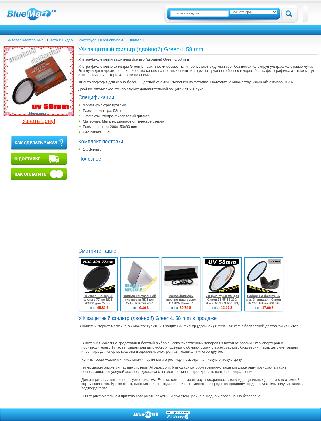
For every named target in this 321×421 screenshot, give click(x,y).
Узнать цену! (38, 121)
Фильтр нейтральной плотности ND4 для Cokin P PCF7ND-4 (139, 299)
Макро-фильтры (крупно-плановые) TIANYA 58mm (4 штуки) (181, 301)
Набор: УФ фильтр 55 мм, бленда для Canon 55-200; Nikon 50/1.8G (263, 299)
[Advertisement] (125, 204)
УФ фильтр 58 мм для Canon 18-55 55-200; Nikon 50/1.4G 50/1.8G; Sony (222, 301)
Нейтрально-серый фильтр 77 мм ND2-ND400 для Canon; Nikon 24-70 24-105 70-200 (98, 303)
